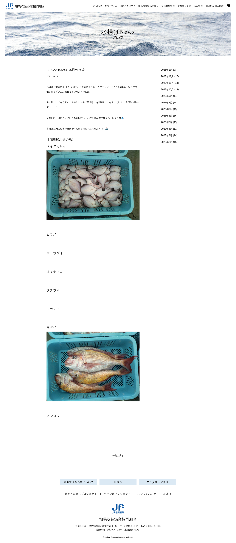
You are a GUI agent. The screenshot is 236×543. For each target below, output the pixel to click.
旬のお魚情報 (168, 6)
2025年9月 (166, 96)
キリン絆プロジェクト (117, 493)
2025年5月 (166, 122)
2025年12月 (167, 76)
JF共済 (167, 493)
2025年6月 (166, 115)
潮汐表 (118, 482)
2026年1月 (166, 69)
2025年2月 (166, 142)
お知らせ (97, 6)
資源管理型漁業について (78, 482)
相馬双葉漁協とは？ (148, 6)
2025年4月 (166, 129)
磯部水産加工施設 (215, 6)
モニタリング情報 (157, 482)
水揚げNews (111, 6)
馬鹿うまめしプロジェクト (81, 493)
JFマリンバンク (147, 493)
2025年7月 (166, 109)
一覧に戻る (118, 455)
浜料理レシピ (184, 6)
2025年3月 (166, 135)
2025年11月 (167, 83)
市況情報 (198, 6)
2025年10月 (167, 89)
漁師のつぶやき (128, 6)
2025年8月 (166, 102)
